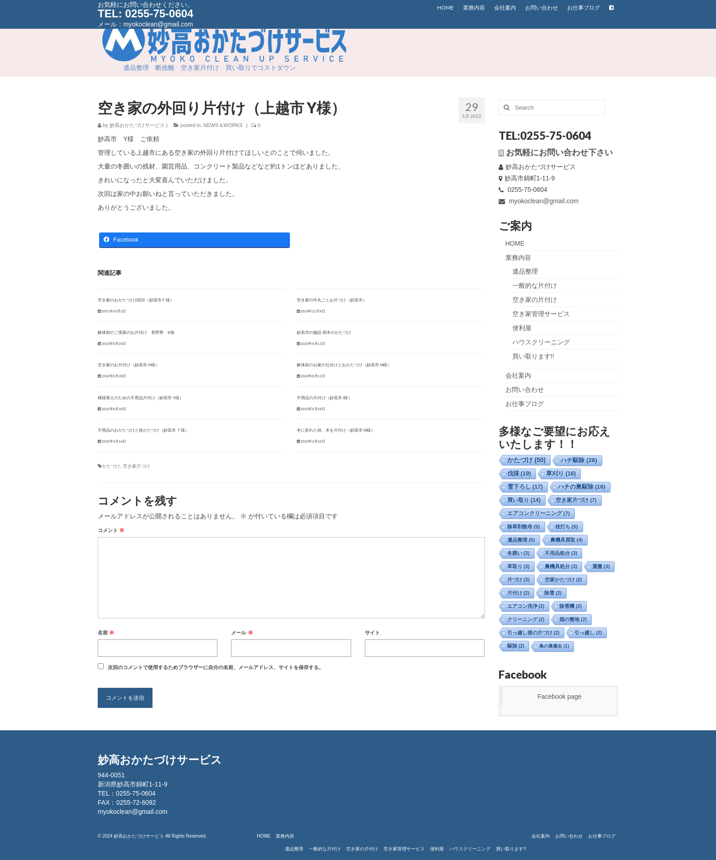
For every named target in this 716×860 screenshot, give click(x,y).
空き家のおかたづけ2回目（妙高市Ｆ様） (136, 300)
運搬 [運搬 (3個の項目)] (601, 566)
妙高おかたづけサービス (137, 125)
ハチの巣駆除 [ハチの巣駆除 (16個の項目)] (581, 487)
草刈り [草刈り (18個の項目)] (561, 473)
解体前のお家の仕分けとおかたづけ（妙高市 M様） (344, 365)
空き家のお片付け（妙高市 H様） (128, 365)
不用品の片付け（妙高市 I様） (325, 398)
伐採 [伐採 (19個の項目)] (519, 473)
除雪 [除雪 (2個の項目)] (553, 593)
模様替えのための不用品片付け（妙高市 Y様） (141, 398)
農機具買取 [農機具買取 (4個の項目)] (566, 540)
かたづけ (111, 466)
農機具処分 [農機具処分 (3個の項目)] (561, 566)
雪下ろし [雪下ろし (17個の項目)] (525, 486)
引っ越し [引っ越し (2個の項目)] (588, 632)
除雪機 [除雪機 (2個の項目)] (570, 606)
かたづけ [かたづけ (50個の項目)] (526, 460)
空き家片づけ (136, 466)
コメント (111, 530)
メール (242, 632)
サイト (372, 632)
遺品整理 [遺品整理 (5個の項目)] (521, 540)
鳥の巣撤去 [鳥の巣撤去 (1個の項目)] (554, 646)
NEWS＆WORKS (223, 125)
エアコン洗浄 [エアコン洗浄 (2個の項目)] (526, 606)
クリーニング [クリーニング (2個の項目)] (526, 619)
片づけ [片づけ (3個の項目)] (518, 579)
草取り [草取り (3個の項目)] (518, 566)
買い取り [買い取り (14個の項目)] (524, 500)
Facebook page (559, 696)
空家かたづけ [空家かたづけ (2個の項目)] (563, 579)
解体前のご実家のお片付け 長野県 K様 (136, 332)
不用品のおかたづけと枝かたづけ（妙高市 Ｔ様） (143, 430)
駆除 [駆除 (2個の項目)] (516, 646)
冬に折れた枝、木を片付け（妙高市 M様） (336, 430)
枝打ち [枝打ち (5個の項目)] (566, 526)
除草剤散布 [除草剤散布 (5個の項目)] (523, 526)
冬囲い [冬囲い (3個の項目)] (518, 553)
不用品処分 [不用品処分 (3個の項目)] (561, 553)
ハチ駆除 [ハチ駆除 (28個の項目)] (579, 460)
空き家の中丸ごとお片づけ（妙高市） (332, 300)
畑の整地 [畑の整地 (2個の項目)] (573, 619)
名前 (106, 632)
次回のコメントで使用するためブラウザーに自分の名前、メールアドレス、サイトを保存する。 (216, 667)
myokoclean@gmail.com (539, 201)
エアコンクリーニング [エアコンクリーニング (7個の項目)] (538, 513)
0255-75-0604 (136, 793)
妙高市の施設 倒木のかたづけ (324, 332)
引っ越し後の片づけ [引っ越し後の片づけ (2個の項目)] (533, 632)
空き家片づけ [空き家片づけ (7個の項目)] (576, 500)
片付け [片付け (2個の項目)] (518, 593)
